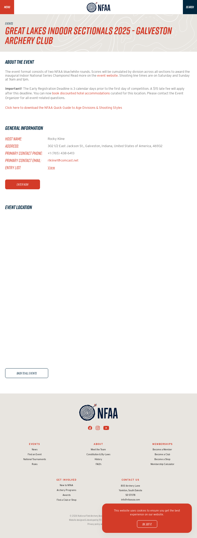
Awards (67, 495)
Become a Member (162, 449)
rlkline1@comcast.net (63, 160)
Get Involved (66, 479)
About (98, 444)
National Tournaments (34, 459)
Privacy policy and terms (98, 524)
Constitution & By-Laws (98, 454)
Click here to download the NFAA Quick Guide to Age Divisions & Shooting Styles (63, 108)
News (34, 449)
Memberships (162, 444)
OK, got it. (147, 524)
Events (34, 444)
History (98, 459)
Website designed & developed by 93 (85, 520)
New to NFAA (66, 485)
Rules (34, 464)
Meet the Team (98, 449)
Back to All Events (27, 373)
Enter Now (22, 184)
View (51, 167)
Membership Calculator (162, 464)
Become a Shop (162, 459)
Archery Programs (66, 490)
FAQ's (98, 464)
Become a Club (162, 454)
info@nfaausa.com (130, 499)
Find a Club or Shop (66, 499)
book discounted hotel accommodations (81, 93)
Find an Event (35, 454)
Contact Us (130, 479)
